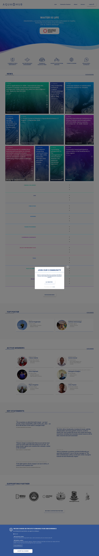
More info (16, 533)
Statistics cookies (19, 540)
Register (50, 282)
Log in (53, 286)
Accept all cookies (23, 551)
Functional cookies (19, 536)
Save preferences (18, 545)
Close (68, 266)
